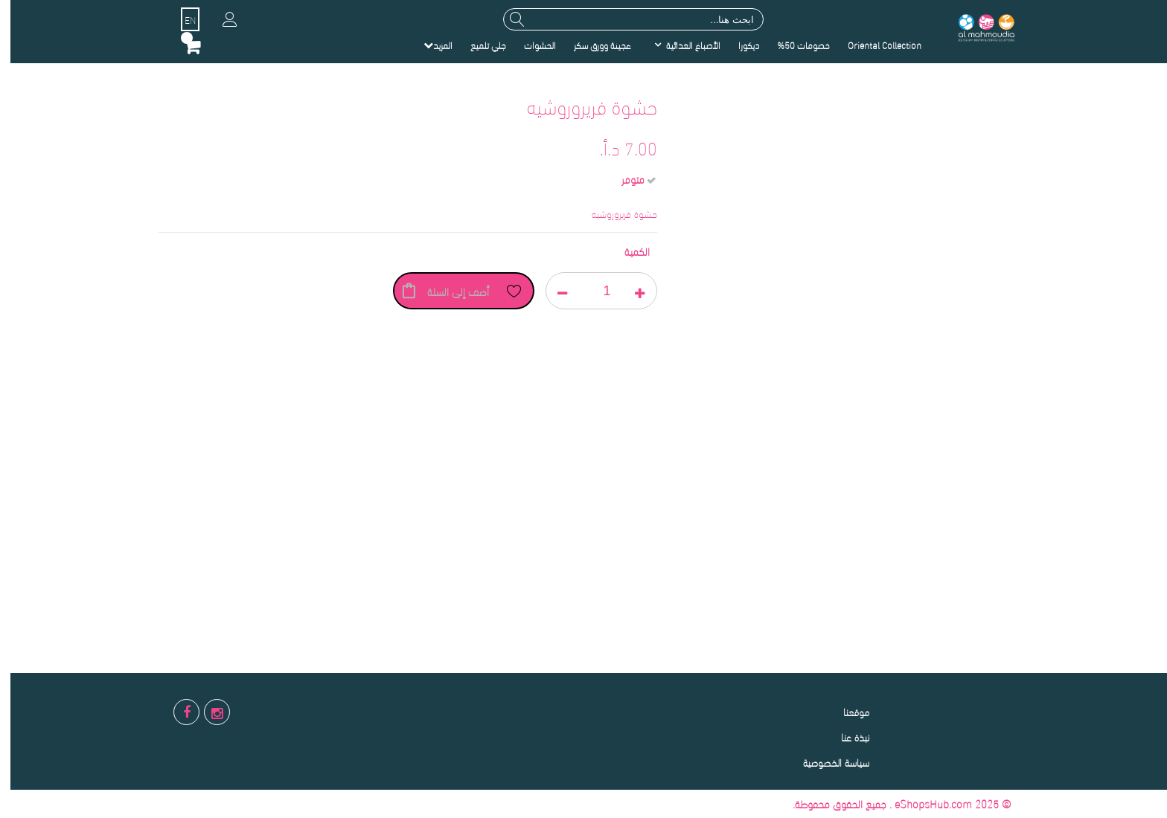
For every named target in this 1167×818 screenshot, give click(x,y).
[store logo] (975, 26)
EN (179, 19)
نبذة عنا (845, 736)
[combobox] (623, 19)
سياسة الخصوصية (826, 762)
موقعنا (846, 711)
